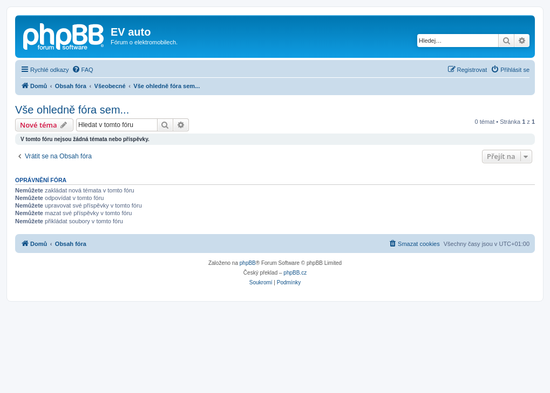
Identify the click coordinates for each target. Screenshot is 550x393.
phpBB (248, 263)
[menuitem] (82, 69)
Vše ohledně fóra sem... (72, 110)
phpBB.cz (295, 273)
